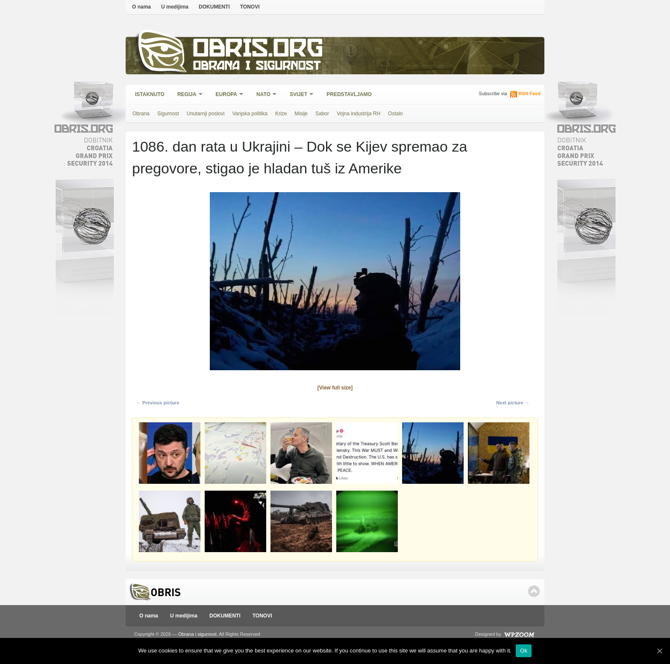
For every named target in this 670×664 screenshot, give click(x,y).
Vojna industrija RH (358, 114)
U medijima (174, 7)
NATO (264, 95)
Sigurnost (168, 114)
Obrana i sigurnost (256, 66)
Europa (227, 95)
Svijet (299, 95)
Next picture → (512, 402)
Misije (301, 114)
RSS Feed (530, 93)
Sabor (322, 114)
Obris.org (258, 50)
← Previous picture (157, 402)
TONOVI (250, 7)
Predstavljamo (349, 94)
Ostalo (395, 114)
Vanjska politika (249, 114)
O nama (141, 7)
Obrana (141, 114)
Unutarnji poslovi (206, 114)
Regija (187, 95)
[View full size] (335, 388)
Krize (281, 114)
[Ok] (659, 650)
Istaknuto (150, 94)
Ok (523, 650)
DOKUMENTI (214, 7)
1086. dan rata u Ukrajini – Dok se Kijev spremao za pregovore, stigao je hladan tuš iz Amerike (299, 157)
